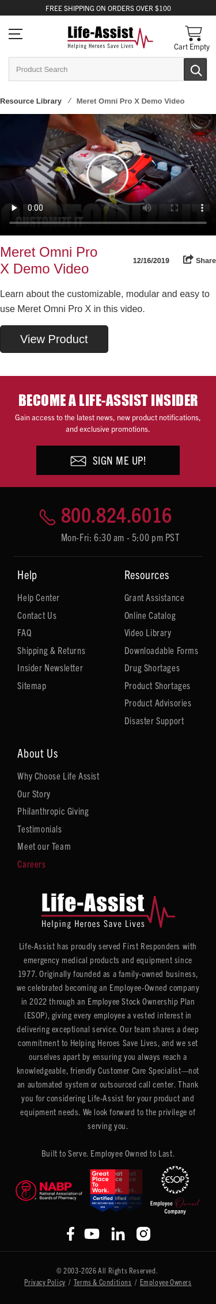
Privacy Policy (44, 1282)
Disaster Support (154, 720)
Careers (31, 863)
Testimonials (39, 828)
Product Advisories (158, 702)
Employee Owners (166, 1282)
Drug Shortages (152, 667)
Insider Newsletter (50, 667)
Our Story (33, 793)
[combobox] (108, 69)
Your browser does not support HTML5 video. (108, 174)
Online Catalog (150, 615)
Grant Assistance (154, 597)
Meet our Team (44, 845)
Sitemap (31, 685)
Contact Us (36, 615)
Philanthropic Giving (53, 810)
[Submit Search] (183, 68)
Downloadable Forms (161, 650)
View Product (54, 339)
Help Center (38, 597)
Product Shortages (157, 685)
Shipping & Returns (51, 650)
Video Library (148, 632)
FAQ (24, 632)
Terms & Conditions (103, 1282)
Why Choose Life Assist (58, 775)
